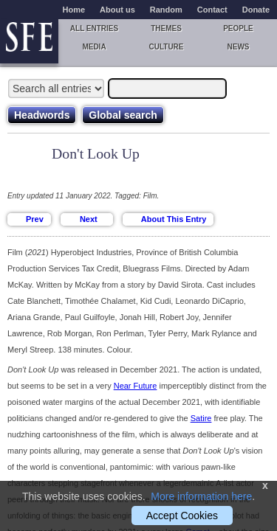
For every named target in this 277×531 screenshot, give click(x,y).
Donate (256, 9)
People (238, 28)
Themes (166, 28)
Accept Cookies (182, 515)
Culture (165, 47)
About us (117, 9)
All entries (94, 28)
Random (166, 9)
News (239, 47)
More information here (201, 496)
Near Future (135, 385)
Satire (201, 418)
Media (94, 47)
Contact (212, 9)
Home (74, 9)
